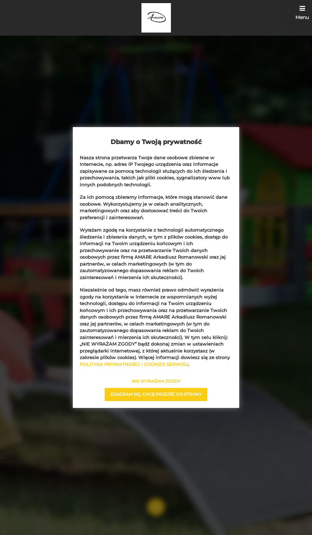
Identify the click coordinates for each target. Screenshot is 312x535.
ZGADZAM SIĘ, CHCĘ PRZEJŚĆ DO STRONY (156, 394)
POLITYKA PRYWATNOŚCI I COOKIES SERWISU (134, 364)
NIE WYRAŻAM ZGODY (156, 381)
